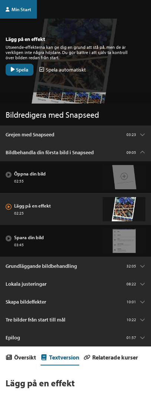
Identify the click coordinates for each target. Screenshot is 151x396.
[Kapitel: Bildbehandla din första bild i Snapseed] (75, 152)
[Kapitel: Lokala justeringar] (75, 284)
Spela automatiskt (62, 69)
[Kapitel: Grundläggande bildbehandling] (75, 266)
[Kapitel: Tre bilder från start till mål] (75, 320)
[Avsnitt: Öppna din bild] (75, 177)
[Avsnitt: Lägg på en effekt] (75, 209)
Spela (19, 69)
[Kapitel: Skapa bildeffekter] (75, 302)
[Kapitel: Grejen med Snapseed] (75, 134)
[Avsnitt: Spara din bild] (75, 241)
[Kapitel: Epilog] (75, 337)
